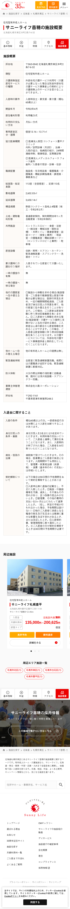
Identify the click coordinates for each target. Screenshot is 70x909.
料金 (21, 44)
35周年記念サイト (15, 841)
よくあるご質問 (14, 864)
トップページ (13, 823)
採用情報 (44, 868)
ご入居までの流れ (15, 858)
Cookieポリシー (11, 896)
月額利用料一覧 (14, 852)
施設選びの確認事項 (48, 844)
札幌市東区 (38, 13)
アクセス (48, 44)
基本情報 (7, 44)
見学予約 (22, 635)
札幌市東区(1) (33, 670)
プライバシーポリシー (19, 882)
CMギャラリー (45, 823)
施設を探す (14, 13)
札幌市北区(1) (14, 670)
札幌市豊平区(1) (34, 676)
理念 (40, 856)
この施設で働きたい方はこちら (39, 731)
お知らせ (11, 835)
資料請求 (48, 635)
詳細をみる (35, 642)
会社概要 (42, 850)
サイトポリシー (39, 882)
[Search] (61, 785)
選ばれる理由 (13, 829)
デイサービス (45, 838)
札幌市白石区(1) (53, 670)
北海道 (26, 13)
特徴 (35, 44)
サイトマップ (55, 882)
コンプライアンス (47, 862)
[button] (31, 651)
